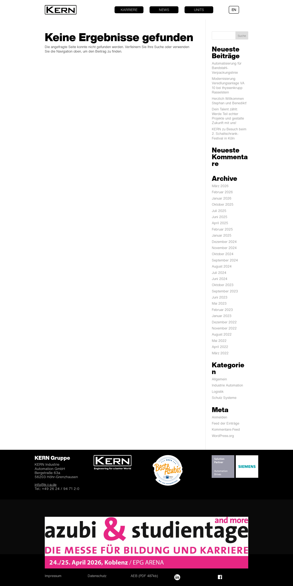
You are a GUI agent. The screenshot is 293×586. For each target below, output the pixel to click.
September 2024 (225, 260)
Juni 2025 (219, 216)
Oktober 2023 (222, 284)
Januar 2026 (221, 198)
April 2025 (220, 223)
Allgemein (219, 379)
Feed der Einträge (225, 423)
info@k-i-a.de (46, 484)
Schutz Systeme (224, 397)
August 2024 (222, 266)
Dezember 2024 (224, 241)
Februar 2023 (222, 309)
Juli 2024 (219, 272)
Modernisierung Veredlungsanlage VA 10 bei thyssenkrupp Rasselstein (228, 85)
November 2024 (224, 247)
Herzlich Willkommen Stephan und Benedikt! (229, 100)
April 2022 (220, 346)
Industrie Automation (227, 385)
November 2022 (224, 328)
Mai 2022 (219, 340)
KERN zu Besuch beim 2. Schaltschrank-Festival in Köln (229, 134)
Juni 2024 (219, 278)
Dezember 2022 (224, 322)
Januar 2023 (221, 315)
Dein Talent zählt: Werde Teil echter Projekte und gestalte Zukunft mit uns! (228, 116)
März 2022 (220, 353)
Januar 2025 (221, 235)
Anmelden (219, 417)
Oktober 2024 (222, 253)
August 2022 (222, 334)
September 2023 (225, 291)
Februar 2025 (222, 229)
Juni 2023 (219, 297)
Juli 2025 (219, 210)
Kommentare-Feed (226, 429)
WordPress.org (223, 435)
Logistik (218, 391)
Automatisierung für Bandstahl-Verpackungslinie (227, 68)
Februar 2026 (222, 192)
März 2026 (220, 185)
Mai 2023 (219, 303)
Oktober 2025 (222, 204)
